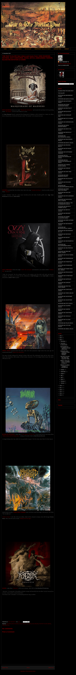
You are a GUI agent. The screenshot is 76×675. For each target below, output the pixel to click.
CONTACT (66, 48)
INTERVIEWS (19, 48)
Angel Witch (8, 623)
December (63, 341)
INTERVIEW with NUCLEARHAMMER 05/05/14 (64, 245)
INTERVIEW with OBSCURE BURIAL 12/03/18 (64, 252)
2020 (61, 337)
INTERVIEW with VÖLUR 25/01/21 (65, 323)
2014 (61, 393)
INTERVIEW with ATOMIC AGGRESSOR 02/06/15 (63, 105)
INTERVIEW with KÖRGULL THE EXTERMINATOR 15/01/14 (65, 203)
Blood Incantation (15, 623)
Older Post (51, 667)
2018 (61, 385)
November (63, 343)
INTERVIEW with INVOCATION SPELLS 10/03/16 (65, 200)
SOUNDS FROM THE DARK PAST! (66, 90)
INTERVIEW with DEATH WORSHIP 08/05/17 (63, 126)
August (62, 373)
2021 (61, 335)
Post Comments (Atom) (30, 671)
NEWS (11, 48)
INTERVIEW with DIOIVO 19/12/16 (65, 142)
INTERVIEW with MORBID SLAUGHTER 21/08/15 (64, 217)
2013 (61, 395)
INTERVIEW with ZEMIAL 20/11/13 (65, 328)
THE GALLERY (28, 48)
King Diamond (25, 623)
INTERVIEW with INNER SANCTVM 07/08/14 (63, 189)
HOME (5, 48)
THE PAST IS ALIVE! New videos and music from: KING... (65, 357)
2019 (61, 339)
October (62, 369)
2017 (61, 387)
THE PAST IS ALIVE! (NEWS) (45, 623)
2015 (61, 391)
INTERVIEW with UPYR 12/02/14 (65, 303)
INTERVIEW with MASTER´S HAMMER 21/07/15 (64, 207)
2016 (61, 389)
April (62, 377)
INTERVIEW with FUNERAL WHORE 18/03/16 (64, 165)
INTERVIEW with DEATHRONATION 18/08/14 (64, 136)
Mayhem (30, 623)
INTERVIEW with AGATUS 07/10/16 (66, 98)
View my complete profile (63, 65)
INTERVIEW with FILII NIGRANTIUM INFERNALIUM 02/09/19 (64, 156)
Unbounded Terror (6, 625)
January (62, 383)
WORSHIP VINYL (57, 48)
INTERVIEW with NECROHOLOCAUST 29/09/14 (65, 228)
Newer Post (5, 667)
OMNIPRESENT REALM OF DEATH (42, 48)
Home (28, 667)
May (62, 375)
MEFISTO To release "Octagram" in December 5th (65, 366)
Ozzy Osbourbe (35, 623)
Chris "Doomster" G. (64, 61)
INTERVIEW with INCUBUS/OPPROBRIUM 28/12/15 (65, 186)
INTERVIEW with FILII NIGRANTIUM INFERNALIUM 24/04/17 (64, 161)
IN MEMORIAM (63, 344)
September (63, 371)
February (63, 381)
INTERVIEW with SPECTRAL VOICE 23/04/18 (64, 287)
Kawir (20, 623)
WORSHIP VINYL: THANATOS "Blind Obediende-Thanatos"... (65, 353)
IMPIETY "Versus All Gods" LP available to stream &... (65, 362)
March (62, 379)
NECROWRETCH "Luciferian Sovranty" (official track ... (65, 348)
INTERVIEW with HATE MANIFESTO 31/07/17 (63, 176)
